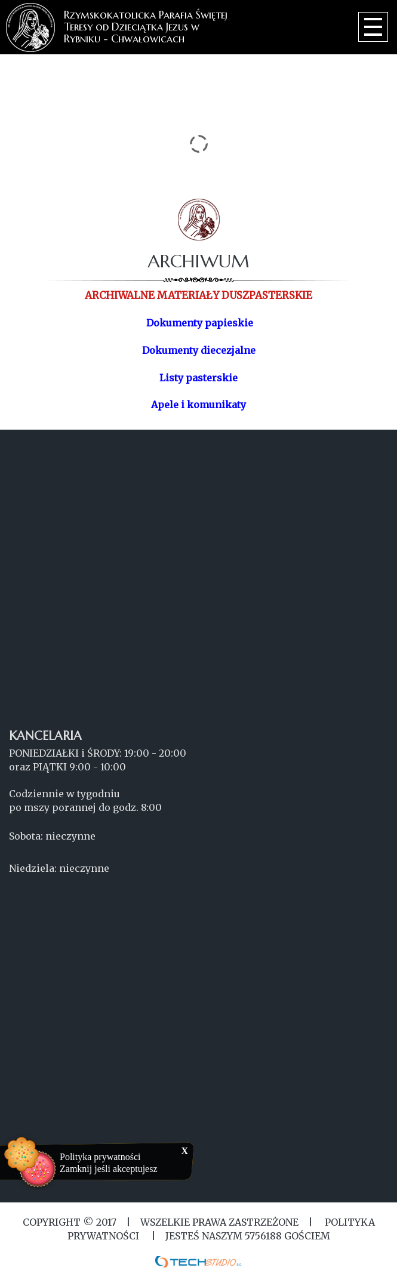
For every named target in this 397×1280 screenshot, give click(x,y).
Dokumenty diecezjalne (199, 350)
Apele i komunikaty (198, 405)
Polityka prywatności (100, 1157)
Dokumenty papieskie (199, 323)
